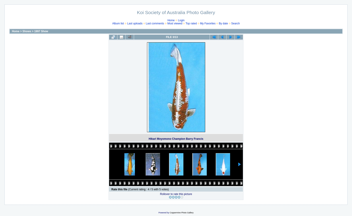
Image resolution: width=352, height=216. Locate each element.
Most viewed (174, 23)
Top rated (191, 23)
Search (235, 23)
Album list (118, 23)
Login (181, 20)
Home (171, 20)
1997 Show (41, 31)
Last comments (155, 23)
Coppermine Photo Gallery (182, 213)
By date (223, 23)
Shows (26, 31)
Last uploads (135, 23)
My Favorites (208, 23)
